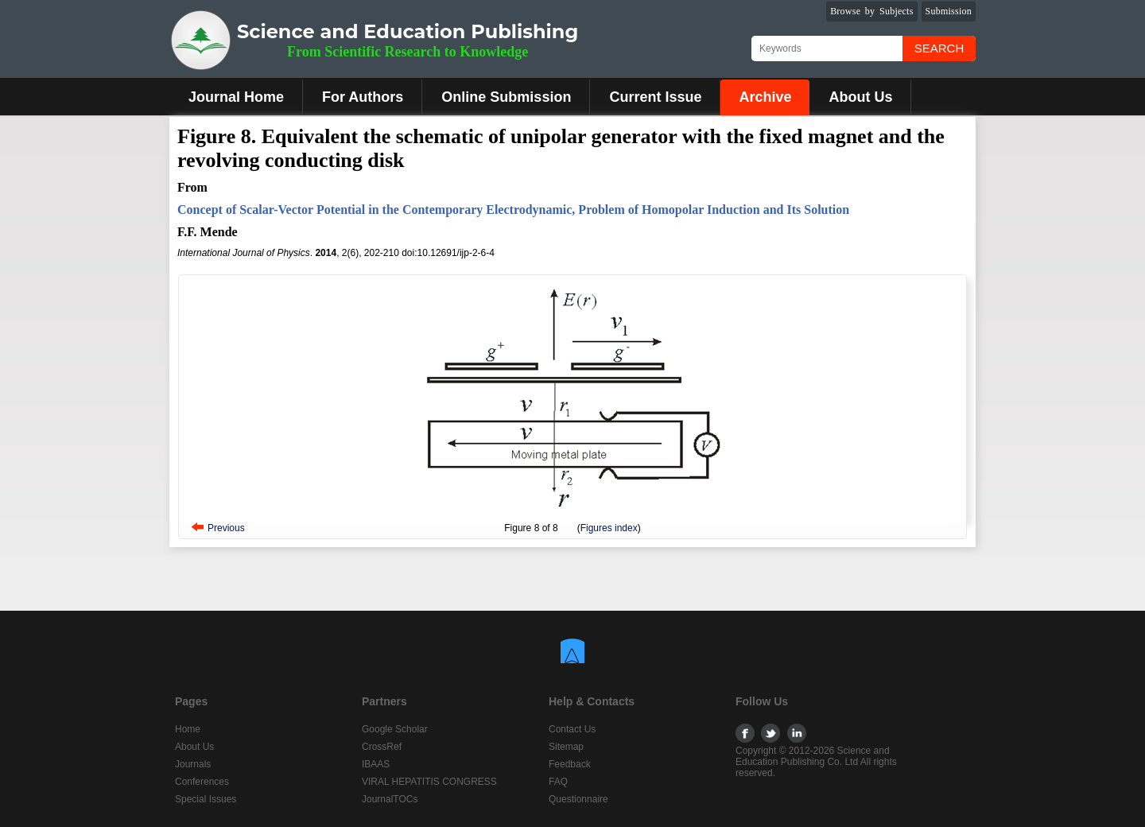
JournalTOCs (389, 799)
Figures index (609, 528)
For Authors (362, 97)
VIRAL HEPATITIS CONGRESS (429, 781)
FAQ (558, 781)
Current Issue (655, 97)
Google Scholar (395, 729)
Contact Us (572, 729)
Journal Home (236, 97)
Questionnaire (578, 799)
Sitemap (566, 746)
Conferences (202, 781)
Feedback (570, 764)
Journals (193, 764)
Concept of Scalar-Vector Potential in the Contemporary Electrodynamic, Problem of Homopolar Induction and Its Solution (513, 209)
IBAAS (376, 764)
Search (939, 48)
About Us (860, 97)
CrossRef (382, 746)
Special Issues (205, 799)
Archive (765, 97)
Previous (226, 528)
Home (187, 729)
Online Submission (506, 97)
